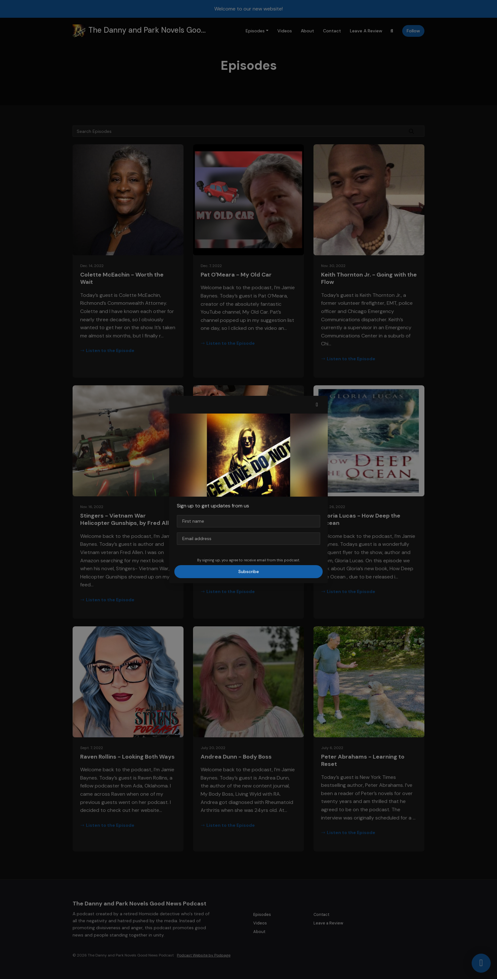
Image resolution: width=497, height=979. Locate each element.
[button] (317, 404)
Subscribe (248, 571)
